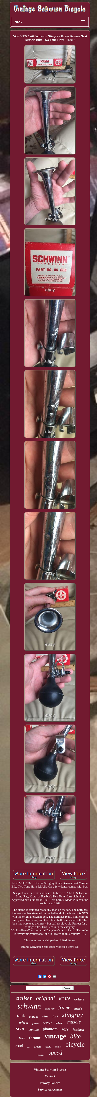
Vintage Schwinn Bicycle (50, 1069)
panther (47, 1022)
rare (65, 1029)
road (19, 1045)
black (22, 1038)
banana (33, 1029)
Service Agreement (50, 1089)
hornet (58, 1046)
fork (55, 1016)
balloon (59, 1023)
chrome (35, 1038)
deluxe (79, 999)
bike (75, 1036)
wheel (23, 1022)
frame (64, 1007)
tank (21, 1015)
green (37, 1046)
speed (55, 1052)
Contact (50, 1076)
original (45, 998)
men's (78, 1008)
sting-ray (49, 1008)
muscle (74, 1021)
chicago (40, 1055)
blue (45, 1016)
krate (64, 998)
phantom (50, 1029)
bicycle (75, 1044)
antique (33, 1016)
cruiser (24, 998)
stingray (72, 1014)
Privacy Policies (50, 1082)
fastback (78, 1029)
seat (20, 1028)
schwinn (29, 1006)
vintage (55, 1036)
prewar (35, 1023)
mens (48, 1046)
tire (28, 1047)
